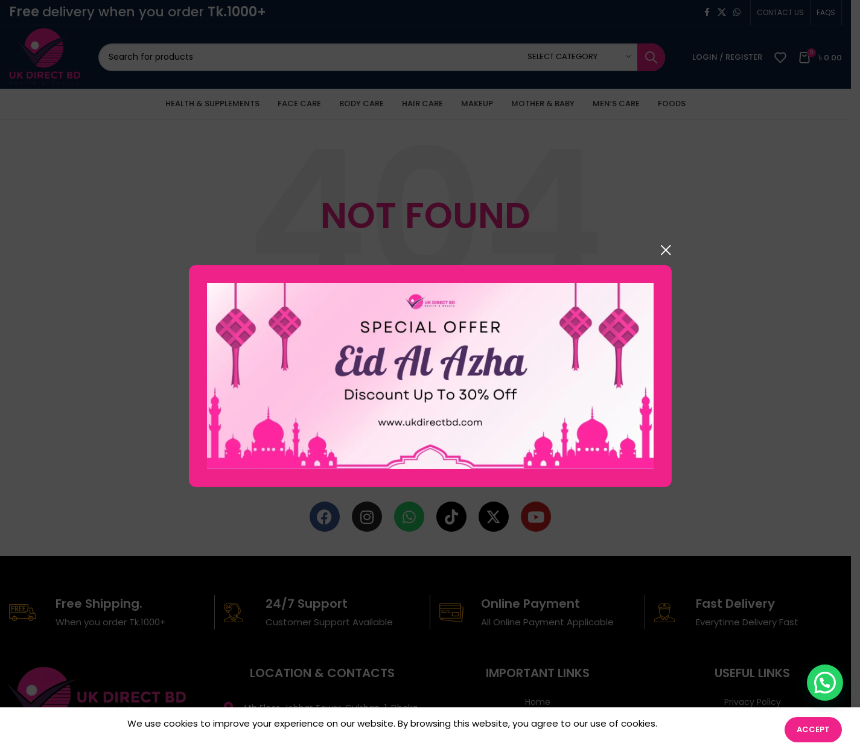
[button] (825, 682)
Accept (813, 729)
